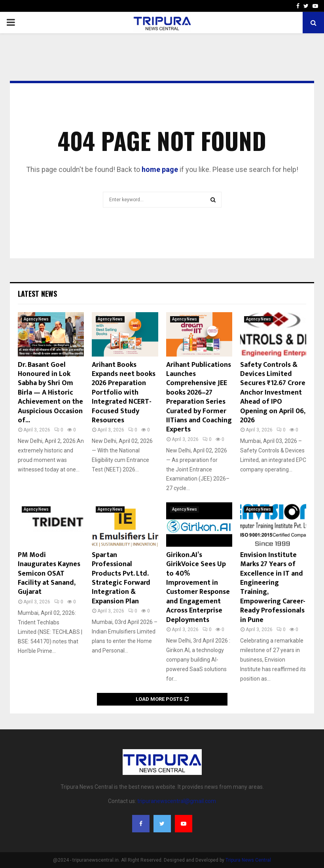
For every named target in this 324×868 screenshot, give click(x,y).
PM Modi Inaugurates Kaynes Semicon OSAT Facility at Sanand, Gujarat (49, 573)
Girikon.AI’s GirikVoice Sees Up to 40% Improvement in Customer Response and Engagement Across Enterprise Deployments (198, 587)
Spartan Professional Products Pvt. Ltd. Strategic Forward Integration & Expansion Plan (121, 578)
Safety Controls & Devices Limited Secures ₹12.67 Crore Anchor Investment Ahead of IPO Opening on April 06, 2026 (272, 392)
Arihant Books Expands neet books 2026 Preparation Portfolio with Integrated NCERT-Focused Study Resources (123, 392)
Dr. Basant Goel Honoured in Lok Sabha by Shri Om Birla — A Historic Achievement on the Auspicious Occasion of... (50, 392)
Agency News (36, 319)
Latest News (37, 293)
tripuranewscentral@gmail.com (176, 801)
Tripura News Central (248, 860)
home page (160, 169)
